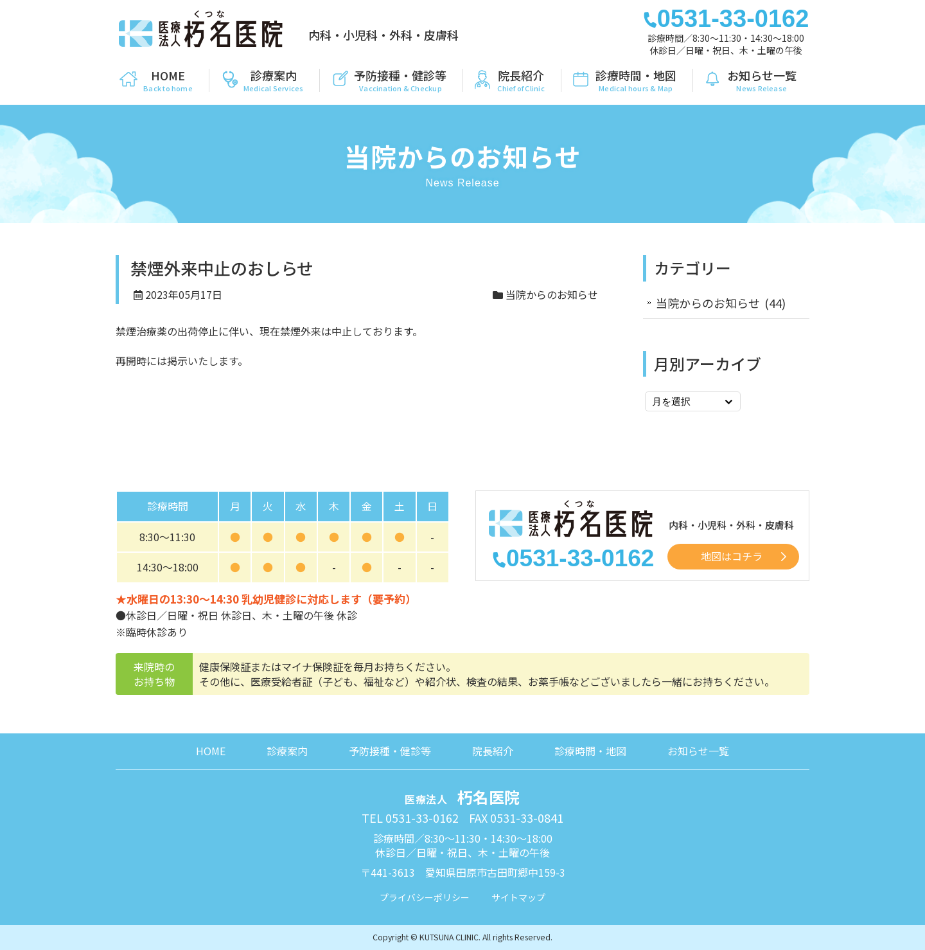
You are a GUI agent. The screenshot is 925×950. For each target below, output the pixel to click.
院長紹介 (492, 750)
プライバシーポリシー (425, 897)
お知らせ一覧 (698, 750)
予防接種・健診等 (390, 750)
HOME (210, 750)
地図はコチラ (731, 556)
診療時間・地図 (590, 750)
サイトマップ (518, 897)
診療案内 (287, 750)
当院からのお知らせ (552, 294)
